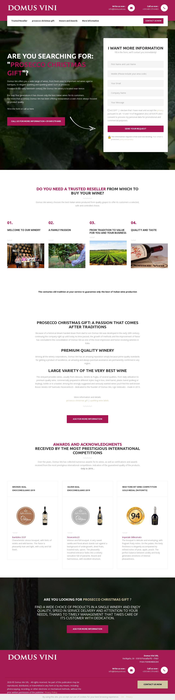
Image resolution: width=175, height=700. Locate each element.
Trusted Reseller (19, 21)
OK (122, 696)
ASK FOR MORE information (87, 419)
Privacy (129, 696)
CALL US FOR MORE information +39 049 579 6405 (36, 121)
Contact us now (153, 21)
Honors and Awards (67, 21)
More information (89, 21)
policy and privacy (126, 139)
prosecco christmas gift (42, 21)
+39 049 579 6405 (151, 9)
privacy (160, 110)
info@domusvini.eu (117, 9)
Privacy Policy (50, 692)
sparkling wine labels (99, 400)
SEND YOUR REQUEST (135, 129)
